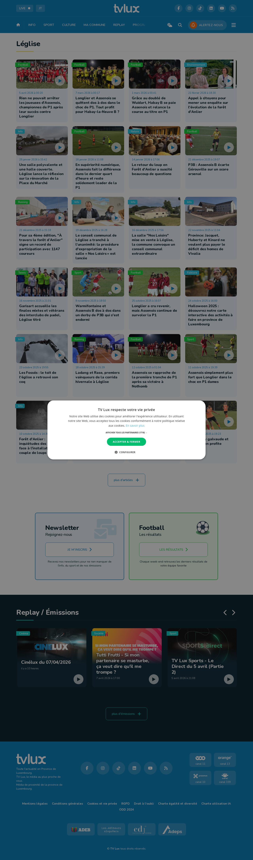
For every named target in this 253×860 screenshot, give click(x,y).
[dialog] (126, 430)
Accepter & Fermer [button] (126, 441)
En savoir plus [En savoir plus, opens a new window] (135, 425)
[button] (126, 432)
